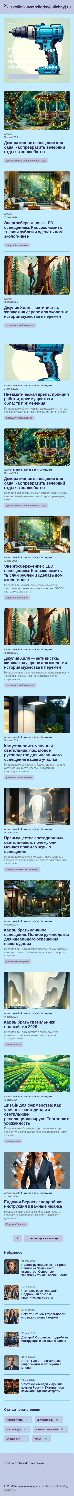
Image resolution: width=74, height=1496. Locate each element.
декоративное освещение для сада (26, 160)
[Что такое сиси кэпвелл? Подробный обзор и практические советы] (11, 1292)
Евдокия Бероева (16, 1224)
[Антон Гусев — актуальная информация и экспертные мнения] (11, 1362)
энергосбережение (17, 245)
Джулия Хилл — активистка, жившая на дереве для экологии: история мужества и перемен (36, 312)
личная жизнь (49, 1420)
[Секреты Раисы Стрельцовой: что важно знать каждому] (11, 1316)
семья (41, 1439)
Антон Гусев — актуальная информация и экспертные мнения (41, 1364)
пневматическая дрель (23, 76)
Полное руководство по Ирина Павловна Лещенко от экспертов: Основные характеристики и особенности (44, 1270)
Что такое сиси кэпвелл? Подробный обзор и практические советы (39, 1294)
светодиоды (13, 1141)
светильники (13, 1044)
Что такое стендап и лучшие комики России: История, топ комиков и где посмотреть (42, 1388)
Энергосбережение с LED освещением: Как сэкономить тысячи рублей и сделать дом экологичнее (33, 230)
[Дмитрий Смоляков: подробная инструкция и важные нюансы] (11, 1339)
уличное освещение (17, 961)
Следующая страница (43, 1238)
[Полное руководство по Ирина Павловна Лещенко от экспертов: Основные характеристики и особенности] (11, 1266)
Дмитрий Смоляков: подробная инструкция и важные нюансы (44, 1339)
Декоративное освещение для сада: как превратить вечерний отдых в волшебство (34, 147)
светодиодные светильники (22, 869)
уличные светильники (19, 777)
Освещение (16, 1439)
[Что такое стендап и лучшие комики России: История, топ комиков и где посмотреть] (11, 1386)
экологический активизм (20, 325)
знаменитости (18, 1420)
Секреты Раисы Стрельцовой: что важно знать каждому (43, 1316)
